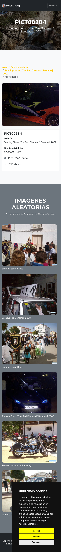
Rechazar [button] (37, 536)
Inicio (5, 67)
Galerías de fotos (20, 67)
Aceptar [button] (36, 531)
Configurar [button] (36, 542)
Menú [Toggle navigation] (53, 6)
